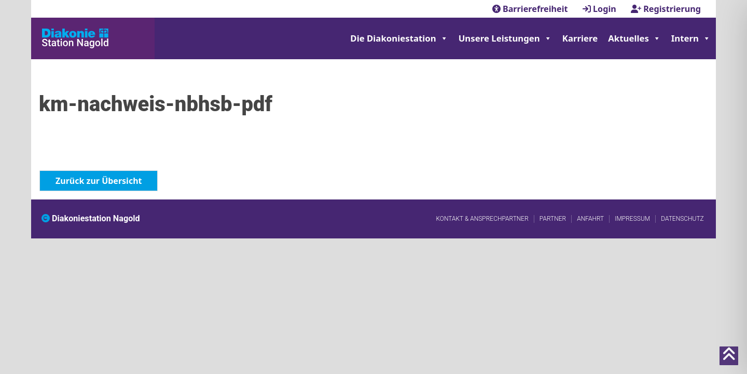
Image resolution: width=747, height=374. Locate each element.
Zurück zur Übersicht (99, 180)
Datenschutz (682, 218)
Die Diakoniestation (399, 38)
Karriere (580, 38)
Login (600, 9)
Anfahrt (590, 218)
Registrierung (666, 9)
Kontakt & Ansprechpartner (482, 218)
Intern (691, 38)
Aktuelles (634, 38)
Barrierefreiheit (531, 9)
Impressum (632, 218)
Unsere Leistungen (505, 38)
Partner (553, 218)
